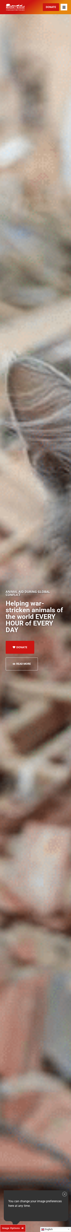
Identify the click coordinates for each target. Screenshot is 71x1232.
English (47, 1229)
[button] (64, 7)
